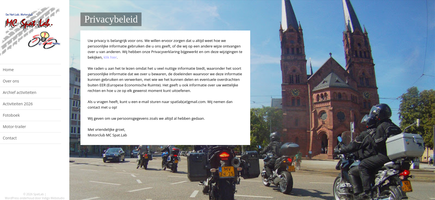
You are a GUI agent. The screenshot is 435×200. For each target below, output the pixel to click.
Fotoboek (11, 115)
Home (8, 69)
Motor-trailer (14, 126)
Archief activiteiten (19, 92)
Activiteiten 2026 (18, 103)
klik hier (110, 57)
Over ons (11, 81)
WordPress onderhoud (19, 198)
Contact (10, 138)
